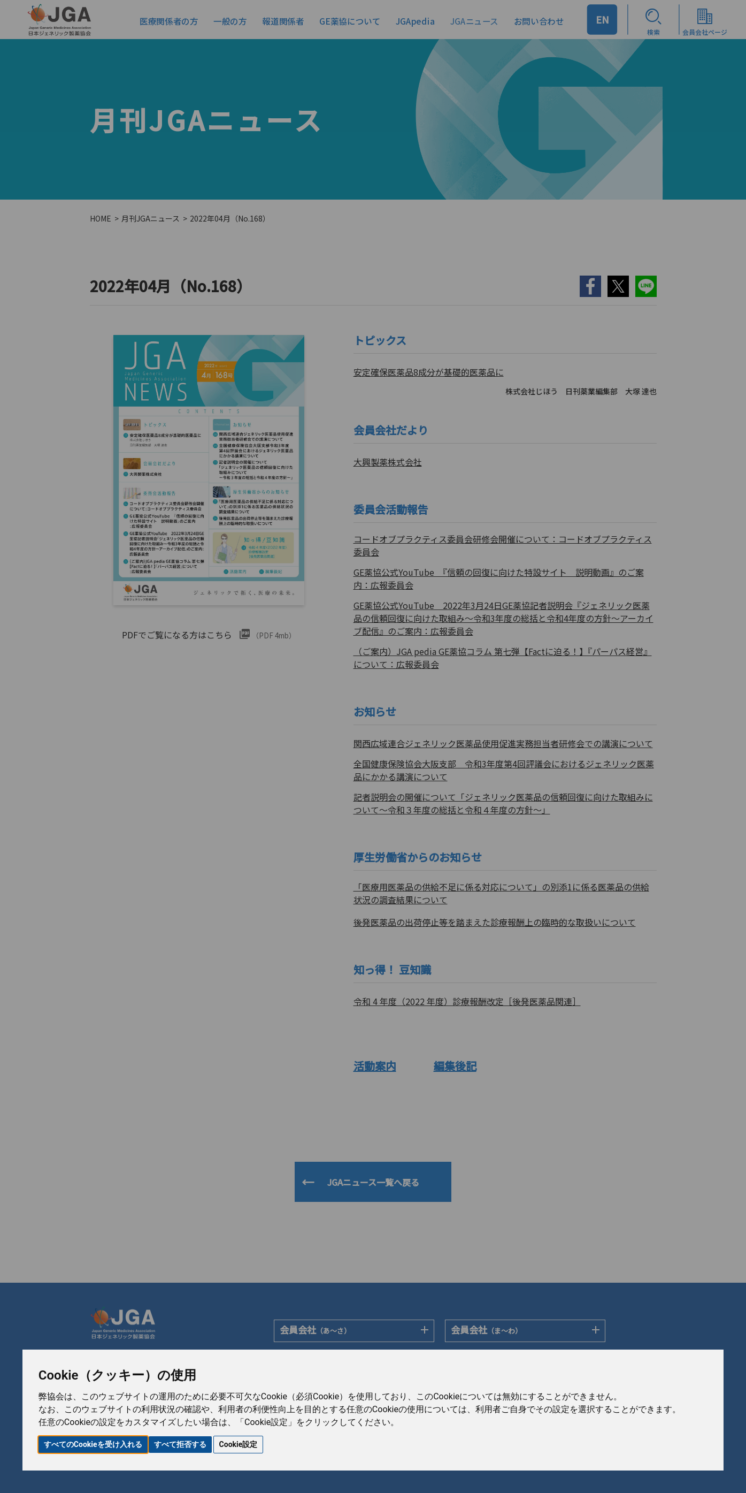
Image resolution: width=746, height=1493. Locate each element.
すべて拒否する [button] (180, 1444)
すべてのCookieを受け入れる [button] (93, 1444)
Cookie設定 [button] (238, 1444)
